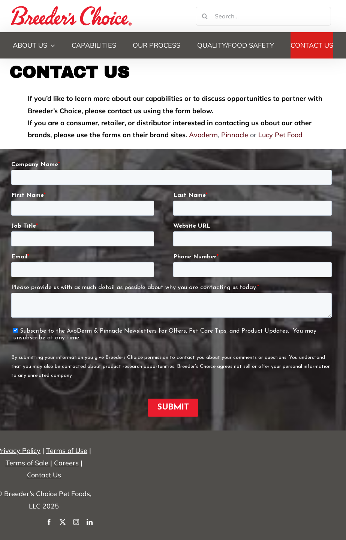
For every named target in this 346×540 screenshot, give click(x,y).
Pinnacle (234, 134)
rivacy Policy (20, 450)
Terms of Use (66, 450)
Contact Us (44, 475)
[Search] (205, 16)
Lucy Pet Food (280, 134)
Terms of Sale (27, 463)
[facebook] (49, 522)
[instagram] (76, 522)
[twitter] (63, 522)
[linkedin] (90, 522)
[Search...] (263, 16)
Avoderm (203, 134)
